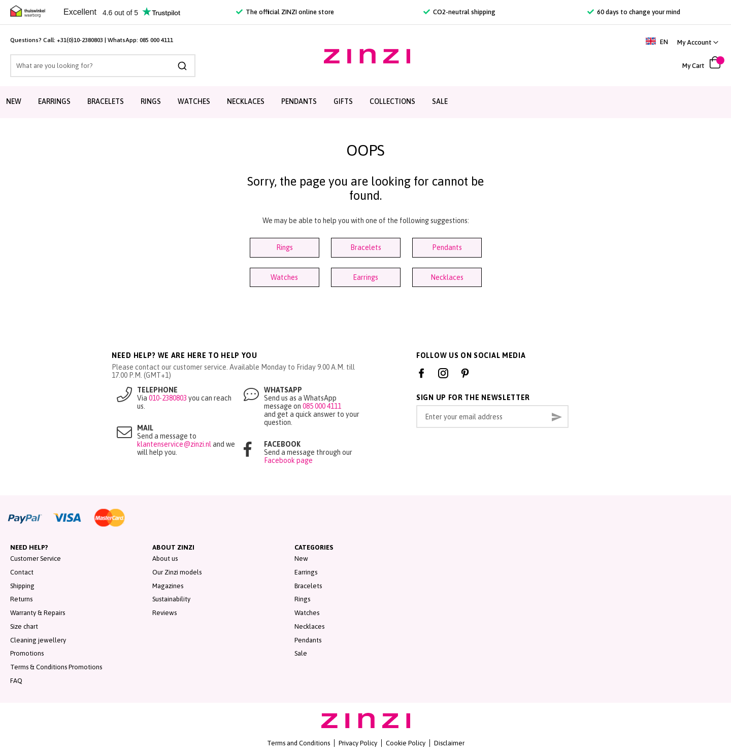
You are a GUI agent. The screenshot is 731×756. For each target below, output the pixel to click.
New (13, 101)
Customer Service (35, 558)
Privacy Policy (358, 743)
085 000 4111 (156, 40)
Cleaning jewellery (38, 640)
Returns (21, 599)
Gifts (343, 101)
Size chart (24, 626)
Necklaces (245, 101)
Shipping (22, 586)
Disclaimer (449, 743)
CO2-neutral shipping (459, 12)
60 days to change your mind (633, 12)
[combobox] (102, 65)
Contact (22, 572)
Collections (392, 101)
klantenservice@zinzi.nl (174, 444)
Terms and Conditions (298, 743)
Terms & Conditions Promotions (56, 667)
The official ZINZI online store (285, 12)
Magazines (167, 586)
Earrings (54, 101)
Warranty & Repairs (37, 613)
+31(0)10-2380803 (80, 40)
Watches (194, 101)
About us (165, 558)
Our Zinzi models (177, 572)
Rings (151, 101)
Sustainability (171, 599)
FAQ (16, 681)
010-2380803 (168, 398)
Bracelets (105, 101)
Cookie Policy (405, 743)
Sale (440, 101)
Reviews (164, 613)
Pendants (299, 101)
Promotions (27, 653)
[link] (697, 42)
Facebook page (288, 460)
